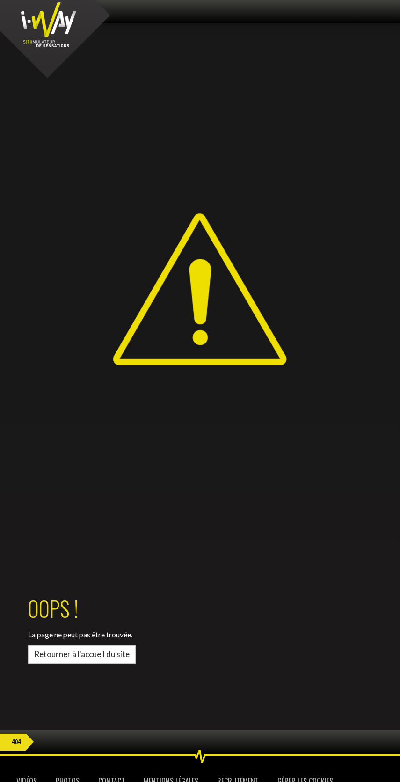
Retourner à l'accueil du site (82, 654)
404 (16, 741)
